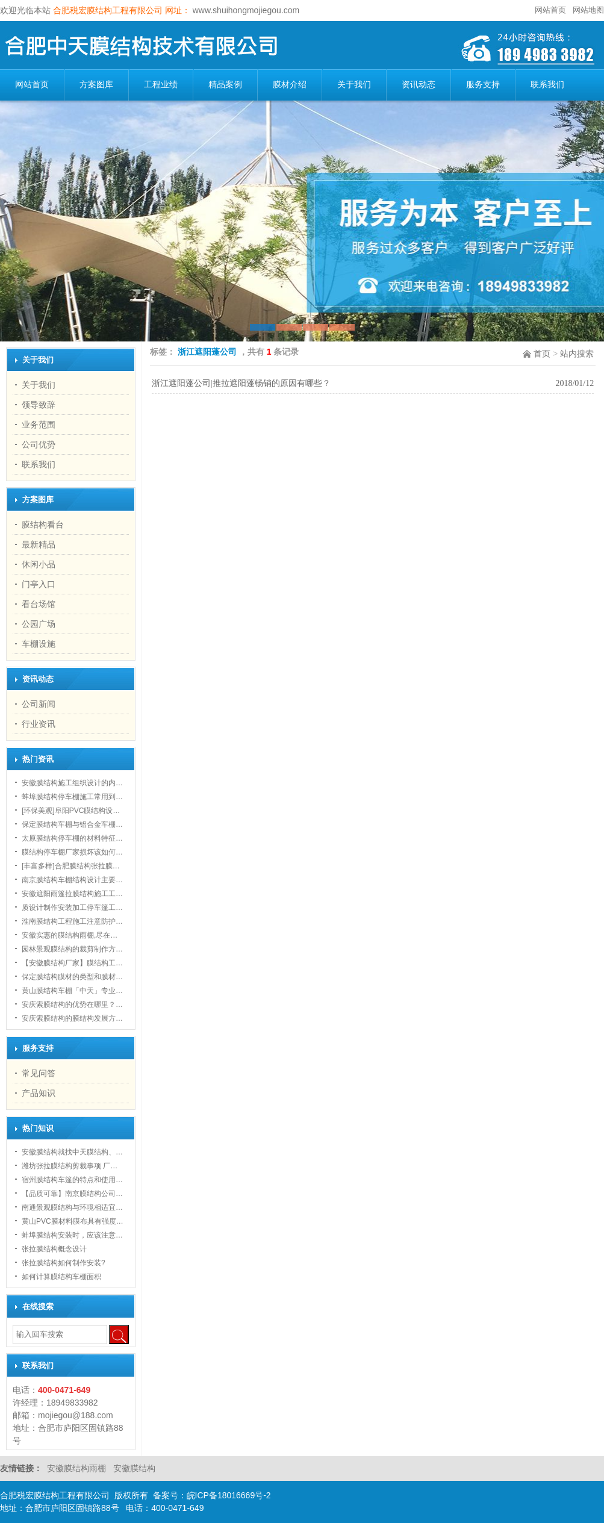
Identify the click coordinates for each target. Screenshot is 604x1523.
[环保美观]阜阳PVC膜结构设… (71, 810)
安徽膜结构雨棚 (77, 1468)
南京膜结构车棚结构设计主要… (72, 880)
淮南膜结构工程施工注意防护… (72, 921)
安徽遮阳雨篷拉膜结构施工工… (72, 893)
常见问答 (38, 1073)
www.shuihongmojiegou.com (244, 10)
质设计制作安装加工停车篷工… (72, 907)
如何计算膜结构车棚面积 (61, 1276)
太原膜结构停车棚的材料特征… (72, 838)
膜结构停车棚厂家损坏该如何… (72, 852)
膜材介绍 (290, 84)
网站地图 (588, 9)
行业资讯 (38, 724)
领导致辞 (38, 405)
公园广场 (38, 624)
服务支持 (483, 84)
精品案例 (225, 84)
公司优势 (38, 444)
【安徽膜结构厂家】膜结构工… (72, 963)
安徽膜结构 (134, 1468)
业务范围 (38, 424)
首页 (542, 353)
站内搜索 (577, 353)
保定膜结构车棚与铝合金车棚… (72, 824)
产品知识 (38, 1093)
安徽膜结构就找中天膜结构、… (72, 1152)
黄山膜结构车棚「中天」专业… (72, 990)
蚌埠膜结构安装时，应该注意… (72, 1235)
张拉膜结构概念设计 (54, 1249)
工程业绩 (161, 84)
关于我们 (354, 84)
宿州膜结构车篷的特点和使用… (72, 1180)
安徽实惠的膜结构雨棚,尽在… (69, 935)
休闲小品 (38, 564)
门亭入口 (38, 584)
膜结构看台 (43, 524)
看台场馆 (38, 604)
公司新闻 (38, 704)
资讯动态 (418, 84)
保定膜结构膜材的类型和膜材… (72, 977)
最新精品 (38, 544)
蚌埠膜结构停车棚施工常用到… (72, 797)
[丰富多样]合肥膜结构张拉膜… (71, 866)
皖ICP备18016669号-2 (229, 1495)
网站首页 (550, 9)
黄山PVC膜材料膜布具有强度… (72, 1221)
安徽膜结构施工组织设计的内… (72, 783)
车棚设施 (38, 644)
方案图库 (96, 84)
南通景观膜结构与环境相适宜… (72, 1207)
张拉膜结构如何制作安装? (63, 1263)
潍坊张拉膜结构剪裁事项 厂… (69, 1166)
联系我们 (547, 84)
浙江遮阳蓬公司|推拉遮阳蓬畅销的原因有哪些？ (241, 383)
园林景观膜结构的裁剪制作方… (72, 949)
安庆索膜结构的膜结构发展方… (72, 1018)
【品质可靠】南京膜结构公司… (72, 1193)
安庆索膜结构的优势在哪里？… (72, 1004)
